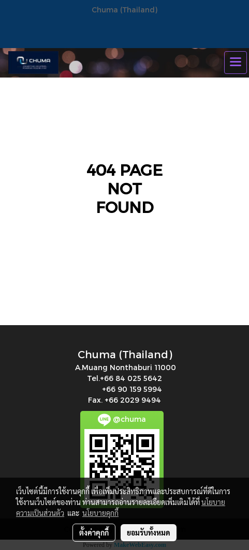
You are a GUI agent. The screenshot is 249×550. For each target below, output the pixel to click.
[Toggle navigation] (235, 62)
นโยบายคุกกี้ (100, 512)
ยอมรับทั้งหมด (148, 532)
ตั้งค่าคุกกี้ (94, 532)
